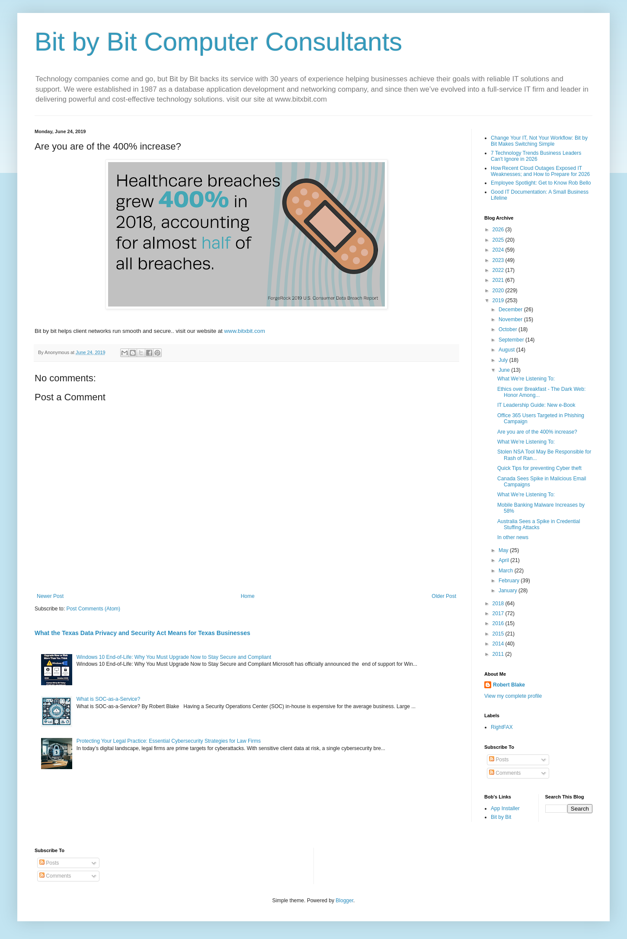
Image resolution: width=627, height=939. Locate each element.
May (504, 550)
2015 (499, 634)
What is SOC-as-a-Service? (108, 699)
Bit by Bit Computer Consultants (218, 41)
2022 (499, 270)
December (511, 310)
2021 (499, 280)
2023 (499, 260)
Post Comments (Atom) (93, 609)
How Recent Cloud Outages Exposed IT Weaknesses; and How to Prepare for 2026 (540, 171)
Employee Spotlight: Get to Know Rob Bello (541, 183)
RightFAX (502, 727)
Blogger (344, 900)
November (511, 319)
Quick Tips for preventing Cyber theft (539, 468)
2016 (499, 623)
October (508, 329)
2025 (499, 240)
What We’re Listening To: (526, 379)
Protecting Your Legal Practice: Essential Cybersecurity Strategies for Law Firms (169, 741)
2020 (499, 290)
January (508, 591)
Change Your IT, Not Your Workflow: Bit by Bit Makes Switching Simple (539, 141)
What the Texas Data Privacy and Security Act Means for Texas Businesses (142, 632)
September (512, 340)
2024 (499, 250)
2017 (499, 613)
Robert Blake (509, 685)
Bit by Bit (501, 817)
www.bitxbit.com (244, 331)
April (504, 560)
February (510, 581)
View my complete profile (513, 696)
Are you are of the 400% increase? (537, 432)
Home (248, 596)
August (507, 350)
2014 (499, 644)
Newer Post (50, 596)
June (505, 370)
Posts (499, 760)
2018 (499, 603)
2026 (499, 230)
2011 (499, 654)
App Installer (505, 808)
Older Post (444, 596)
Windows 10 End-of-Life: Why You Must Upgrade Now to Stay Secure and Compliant (174, 657)
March (507, 571)
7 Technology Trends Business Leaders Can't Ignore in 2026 (536, 156)
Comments (505, 773)
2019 (499, 300)
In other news (512, 537)
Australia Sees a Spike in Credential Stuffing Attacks (538, 524)
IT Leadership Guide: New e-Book (536, 405)
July (504, 360)
